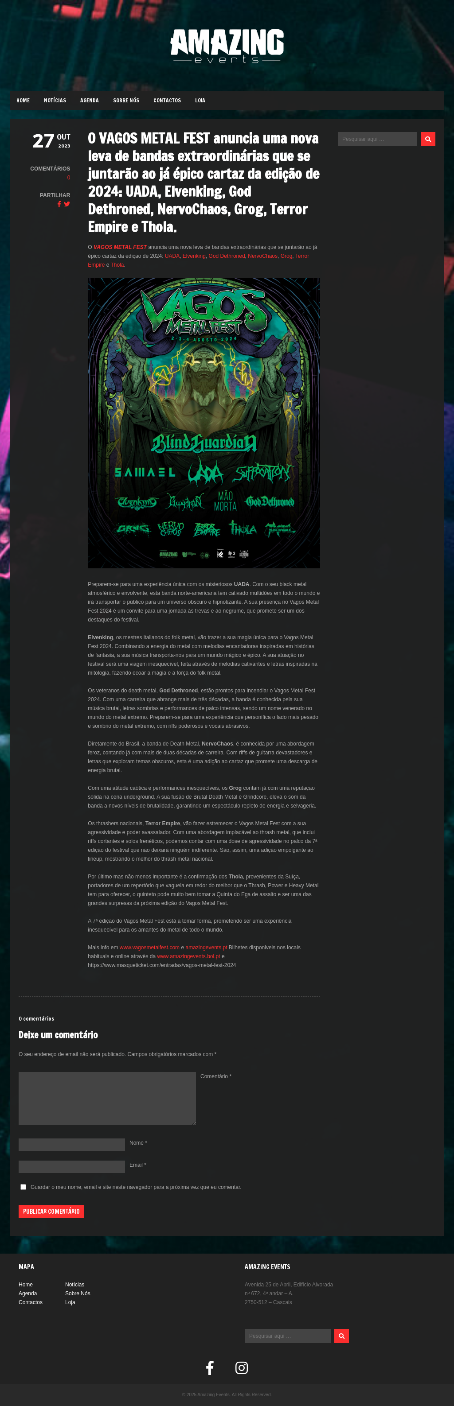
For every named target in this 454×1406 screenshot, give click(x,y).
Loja (200, 100)
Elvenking (194, 256)
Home (23, 100)
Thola (117, 265)
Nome (138, 1143)
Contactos (167, 100)
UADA (172, 256)
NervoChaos (263, 256)
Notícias (55, 100)
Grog (287, 256)
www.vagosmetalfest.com (149, 947)
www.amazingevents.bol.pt (188, 956)
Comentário (215, 1076)
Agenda (89, 100)
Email (137, 1165)
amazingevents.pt (205, 947)
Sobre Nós (126, 100)
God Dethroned (227, 256)
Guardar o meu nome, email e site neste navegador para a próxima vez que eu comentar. (136, 1187)
